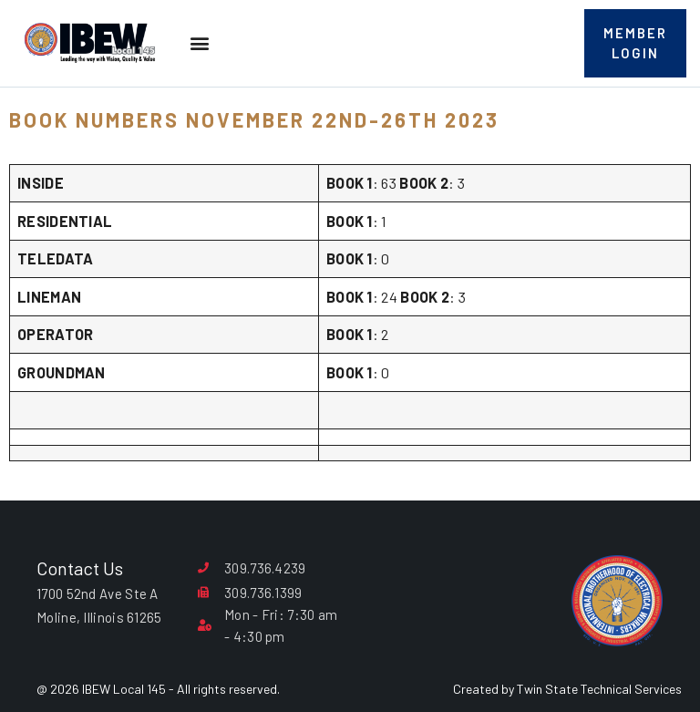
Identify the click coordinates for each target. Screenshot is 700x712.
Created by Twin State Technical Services (567, 689)
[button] (199, 48)
